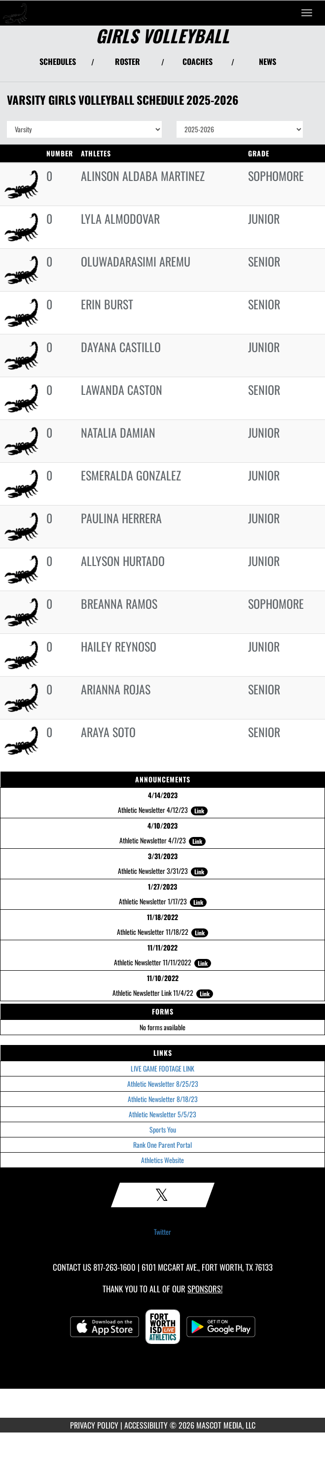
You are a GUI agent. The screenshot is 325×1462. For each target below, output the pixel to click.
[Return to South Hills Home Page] (15, 12)
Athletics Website (162, 1160)
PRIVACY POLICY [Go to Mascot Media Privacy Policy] (94, 1425)
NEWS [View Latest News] (267, 61)
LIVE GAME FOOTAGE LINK (162, 1068)
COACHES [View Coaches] (197, 61)
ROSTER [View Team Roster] (127, 61)
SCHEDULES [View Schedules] (57, 61)
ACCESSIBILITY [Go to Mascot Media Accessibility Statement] (146, 1425)
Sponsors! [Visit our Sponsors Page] (204, 1289)
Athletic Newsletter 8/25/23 (162, 1083)
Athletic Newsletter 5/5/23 (162, 1114)
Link (199, 810)
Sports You (162, 1129)
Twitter (162, 1232)
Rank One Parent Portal (162, 1144)
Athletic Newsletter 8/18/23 (163, 1099)
